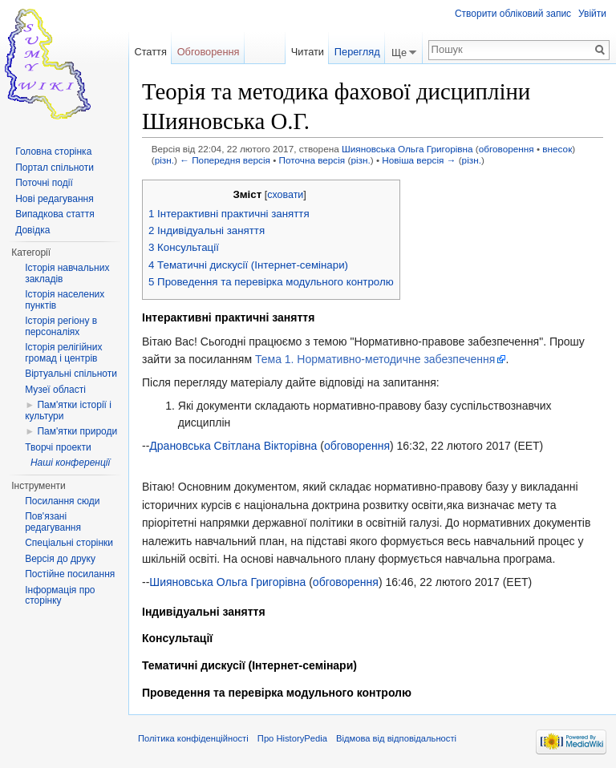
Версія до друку (60, 558)
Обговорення (208, 52)
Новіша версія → (419, 160)
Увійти (592, 13)
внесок (557, 148)
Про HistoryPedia (292, 738)
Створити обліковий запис (513, 13)
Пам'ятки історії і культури (68, 410)
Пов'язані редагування (53, 522)
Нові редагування (54, 198)
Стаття (150, 52)
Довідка (32, 230)
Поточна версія (312, 160)
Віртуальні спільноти (71, 373)
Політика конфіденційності (193, 738)
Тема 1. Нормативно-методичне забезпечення (375, 359)
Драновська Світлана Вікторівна (233, 445)
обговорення (506, 148)
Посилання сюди (62, 501)
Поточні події (44, 182)
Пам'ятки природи (77, 431)
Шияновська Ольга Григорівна (407, 148)
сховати (285, 194)
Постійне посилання (70, 574)
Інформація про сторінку (60, 595)
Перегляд (357, 52)
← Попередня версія (225, 160)
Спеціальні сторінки (69, 542)
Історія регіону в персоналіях (61, 326)
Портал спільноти (54, 167)
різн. (164, 160)
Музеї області (55, 389)
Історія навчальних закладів (67, 273)
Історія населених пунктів (64, 300)
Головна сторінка (53, 151)
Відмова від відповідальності (396, 738)
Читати (307, 52)
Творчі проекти (58, 447)
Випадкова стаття (54, 214)
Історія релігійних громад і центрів (63, 353)
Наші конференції (70, 462)
